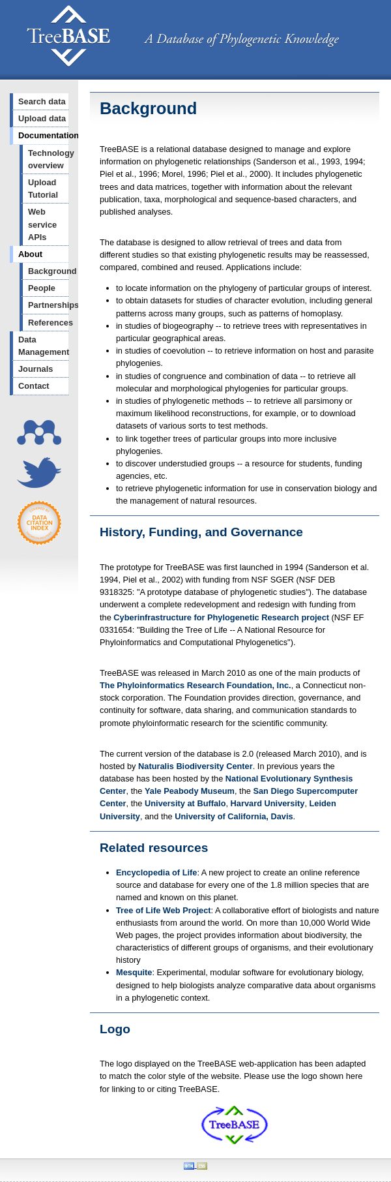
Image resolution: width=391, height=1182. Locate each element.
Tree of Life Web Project (163, 910)
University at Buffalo (185, 803)
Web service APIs (42, 224)
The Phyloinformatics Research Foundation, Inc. (195, 685)
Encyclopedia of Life (156, 872)
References (48, 322)
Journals (35, 369)
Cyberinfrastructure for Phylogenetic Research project (221, 617)
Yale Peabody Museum (190, 791)
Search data (42, 101)
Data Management (43, 346)
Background (48, 271)
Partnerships (48, 305)
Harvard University (268, 803)
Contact (34, 386)
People (41, 288)
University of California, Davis (234, 816)
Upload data (42, 118)
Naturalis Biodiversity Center (195, 766)
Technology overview (48, 159)
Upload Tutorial (43, 188)
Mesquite (134, 972)
